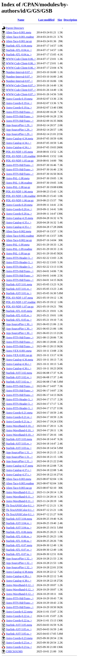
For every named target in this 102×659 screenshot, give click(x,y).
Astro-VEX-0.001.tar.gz (19, 355)
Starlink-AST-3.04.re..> (19, 523)
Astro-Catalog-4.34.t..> (18, 147)
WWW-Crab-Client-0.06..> (21, 58)
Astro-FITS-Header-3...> (19, 257)
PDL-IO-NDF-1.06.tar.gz (20, 200)
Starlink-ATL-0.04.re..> (19, 50)
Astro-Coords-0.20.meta (19, 204)
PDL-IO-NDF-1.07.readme (21, 302)
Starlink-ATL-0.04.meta (19, 45)
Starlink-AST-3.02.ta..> (19, 381)
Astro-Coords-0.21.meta (19, 412)
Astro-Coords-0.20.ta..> (19, 213)
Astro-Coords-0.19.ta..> (19, 107)
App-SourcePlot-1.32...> (19, 558)
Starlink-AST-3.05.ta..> (19, 633)
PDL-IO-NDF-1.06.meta (19, 191)
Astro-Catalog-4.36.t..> (18, 368)
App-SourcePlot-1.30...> (19, 324)
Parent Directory (15, 28)
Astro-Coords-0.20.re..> (19, 209)
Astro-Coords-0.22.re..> (19, 616)
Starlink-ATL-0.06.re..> (19, 536)
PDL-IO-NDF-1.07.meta (19, 297)
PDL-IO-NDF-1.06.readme (21, 196)
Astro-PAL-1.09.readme (19, 249)
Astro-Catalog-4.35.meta (19, 218)
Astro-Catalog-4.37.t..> (18, 474)
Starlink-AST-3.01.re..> (19, 288)
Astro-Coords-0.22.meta (19, 611)
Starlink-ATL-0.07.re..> (19, 549)
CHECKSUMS (14, 651)
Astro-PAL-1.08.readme (19, 182)
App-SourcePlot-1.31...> (19, 452)
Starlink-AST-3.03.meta (19, 439)
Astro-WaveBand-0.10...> (20, 425)
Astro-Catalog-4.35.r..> (18, 222)
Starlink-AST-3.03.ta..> (19, 448)
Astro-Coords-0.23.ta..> (19, 647)
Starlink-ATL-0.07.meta (19, 545)
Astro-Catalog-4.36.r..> (18, 364)
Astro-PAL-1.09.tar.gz (18, 253)
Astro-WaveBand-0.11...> (20, 492)
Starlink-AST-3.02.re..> (19, 377)
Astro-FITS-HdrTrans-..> (20, 112)
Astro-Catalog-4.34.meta (19, 138)
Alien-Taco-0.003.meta (18, 479)
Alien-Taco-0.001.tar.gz (19, 41)
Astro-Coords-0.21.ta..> (19, 421)
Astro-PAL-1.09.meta (17, 244)
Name (21, 19)
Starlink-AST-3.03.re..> (19, 443)
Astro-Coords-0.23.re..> (19, 642)
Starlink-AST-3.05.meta (19, 624)
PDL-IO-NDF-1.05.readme (21, 156)
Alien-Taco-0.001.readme (20, 36)
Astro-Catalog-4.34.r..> (18, 142)
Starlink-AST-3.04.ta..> (19, 527)
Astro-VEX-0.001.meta (19, 350)
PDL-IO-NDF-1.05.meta (19, 151)
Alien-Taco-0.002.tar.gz (19, 240)
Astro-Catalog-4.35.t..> (18, 227)
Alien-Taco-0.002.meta (18, 231)
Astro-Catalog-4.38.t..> (18, 580)
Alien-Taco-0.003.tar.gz (19, 487)
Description (70, 19)
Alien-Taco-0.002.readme (20, 235)
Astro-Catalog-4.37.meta (19, 465)
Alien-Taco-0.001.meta (18, 32)
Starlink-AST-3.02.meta (19, 372)
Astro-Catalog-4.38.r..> (18, 576)
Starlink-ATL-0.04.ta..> (19, 54)
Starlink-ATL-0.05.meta (19, 311)
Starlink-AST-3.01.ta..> (19, 293)
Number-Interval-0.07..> (19, 72)
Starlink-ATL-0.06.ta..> (19, 540)
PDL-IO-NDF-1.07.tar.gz (20, 306)
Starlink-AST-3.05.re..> (19, 629)
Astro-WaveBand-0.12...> (20, 585)
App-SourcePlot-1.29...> (19, 125)
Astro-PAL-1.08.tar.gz (18, 187)
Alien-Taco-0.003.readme (20, 483)
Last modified (46, 19)
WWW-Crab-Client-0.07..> (21, 85)
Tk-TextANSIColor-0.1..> (20, 505)
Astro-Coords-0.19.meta (19, 98)
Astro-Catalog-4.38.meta (19, 571)
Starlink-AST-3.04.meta (19, 518)
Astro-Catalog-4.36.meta (19, 359)
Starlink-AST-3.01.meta (19, 284)
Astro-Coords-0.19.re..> (19, 103)
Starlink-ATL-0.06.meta (19, 532)
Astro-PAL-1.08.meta (17, 178)
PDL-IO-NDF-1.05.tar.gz (20, 160)
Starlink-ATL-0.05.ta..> (19, 319)
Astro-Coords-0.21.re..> (19, 417)
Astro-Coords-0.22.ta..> (19, 620)
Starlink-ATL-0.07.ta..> (19, 554)
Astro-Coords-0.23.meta (19, 638)
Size (60, 19)
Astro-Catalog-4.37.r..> (18, 470)
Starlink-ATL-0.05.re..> (19, 315)
